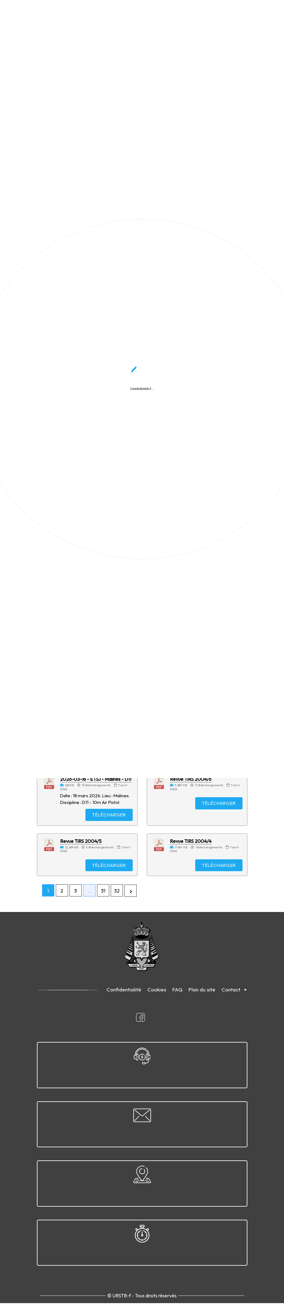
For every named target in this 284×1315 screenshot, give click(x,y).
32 (117, 906)
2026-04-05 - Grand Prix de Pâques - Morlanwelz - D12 (200, 718)
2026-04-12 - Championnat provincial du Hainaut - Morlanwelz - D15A (96, 203)
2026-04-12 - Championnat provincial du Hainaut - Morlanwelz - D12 (206, 285)
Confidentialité (123, 1004)
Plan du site (202, 1004)
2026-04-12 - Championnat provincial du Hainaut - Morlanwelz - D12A (96, 285)
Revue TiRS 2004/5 (81, 854)
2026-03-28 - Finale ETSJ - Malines (199, 573)
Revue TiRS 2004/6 (190, 791)
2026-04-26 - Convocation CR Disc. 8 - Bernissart (93, 364)
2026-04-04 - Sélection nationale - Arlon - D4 (206, 641)
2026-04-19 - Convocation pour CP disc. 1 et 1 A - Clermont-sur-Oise (94, 576)
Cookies (156, 1004)
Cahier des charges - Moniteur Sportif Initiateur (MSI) (91, 497)
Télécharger (107, 245)
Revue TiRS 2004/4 (190, 854)
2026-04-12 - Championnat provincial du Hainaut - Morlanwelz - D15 (206, 203)
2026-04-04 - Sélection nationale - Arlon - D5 (96, 641)
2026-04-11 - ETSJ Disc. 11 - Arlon (95, 437)
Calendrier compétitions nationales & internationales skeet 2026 (205, 500)
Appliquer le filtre (204, 172)
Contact (230, 1004)
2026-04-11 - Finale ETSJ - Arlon (204, 361)
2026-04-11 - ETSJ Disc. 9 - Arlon (205, 437)
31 (103, 906)
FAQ (177, 1004)
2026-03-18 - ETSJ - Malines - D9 (95, 715)
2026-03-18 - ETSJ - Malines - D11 (95, 791)
